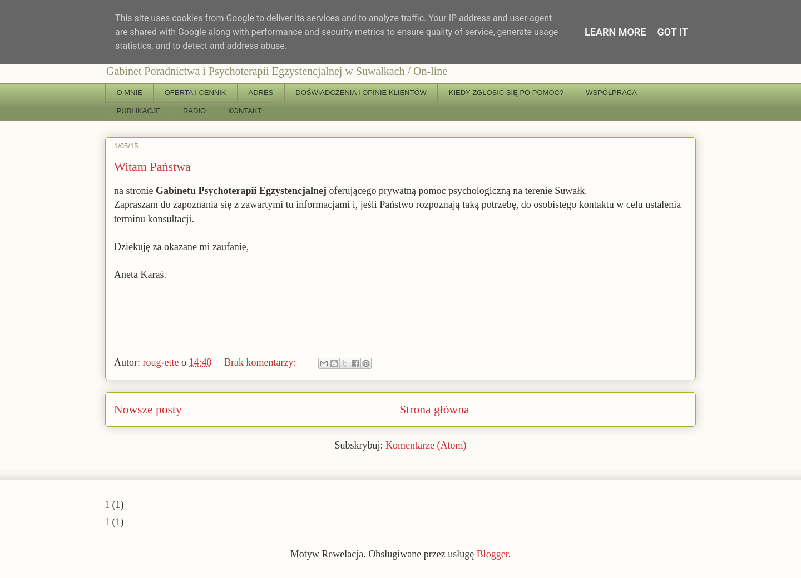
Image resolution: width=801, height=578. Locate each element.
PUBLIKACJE (139, 111)
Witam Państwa (152, 166)
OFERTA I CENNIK (195, 92)
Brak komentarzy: (261, 362)
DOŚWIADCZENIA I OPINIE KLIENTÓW (360, 92)
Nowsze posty (148, 409)
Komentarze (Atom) (425, 445)
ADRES (261, 92)
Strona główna (434, 409)
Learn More (615, 32)
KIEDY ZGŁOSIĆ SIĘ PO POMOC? (506, 92)
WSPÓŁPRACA (611, 92)
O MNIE (129, 92)
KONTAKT (244, 111)
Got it (672, 32)
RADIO (194, 111)
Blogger (492, 554)
